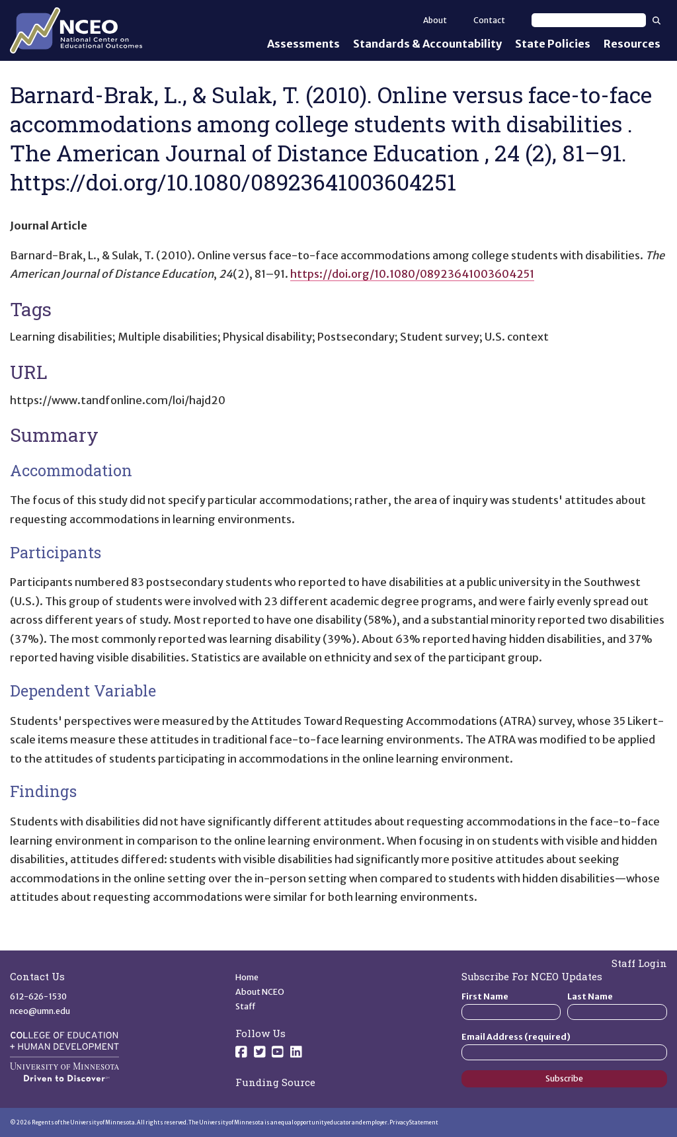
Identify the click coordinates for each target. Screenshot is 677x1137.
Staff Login (639, 963)
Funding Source (275, 1082)
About (435, 20)
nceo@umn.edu (40, 1011)
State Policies (552, 43)
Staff (245, 1006)
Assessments (303, 43)
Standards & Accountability (427, 43)
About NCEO (259, 992)
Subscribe (564, 1078)
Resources (632, 43)
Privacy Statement (413, 1122)
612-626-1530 (38, 996)
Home (247, 977)
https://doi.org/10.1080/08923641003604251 (412, 273)
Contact (489, 20)
